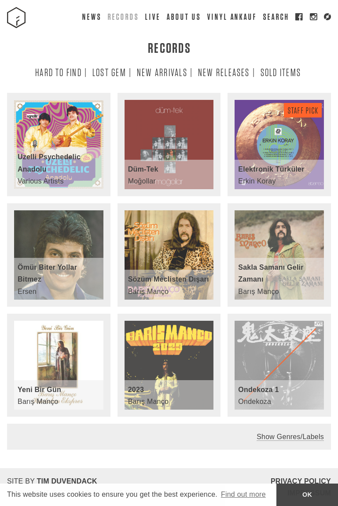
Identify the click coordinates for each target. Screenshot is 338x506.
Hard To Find (58, 72)
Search (276, 16)
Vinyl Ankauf (232, 16)
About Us (183, 16)
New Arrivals (161, 72)
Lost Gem (109, 72)
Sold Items (280, 72)
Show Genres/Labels (290, 436)
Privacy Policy (301, 481)
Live (152, 16)
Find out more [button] (243, 494)
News (91, 16)
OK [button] (307, 494)
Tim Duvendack (67, 481)
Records (122, 16)
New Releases (224, 72)
